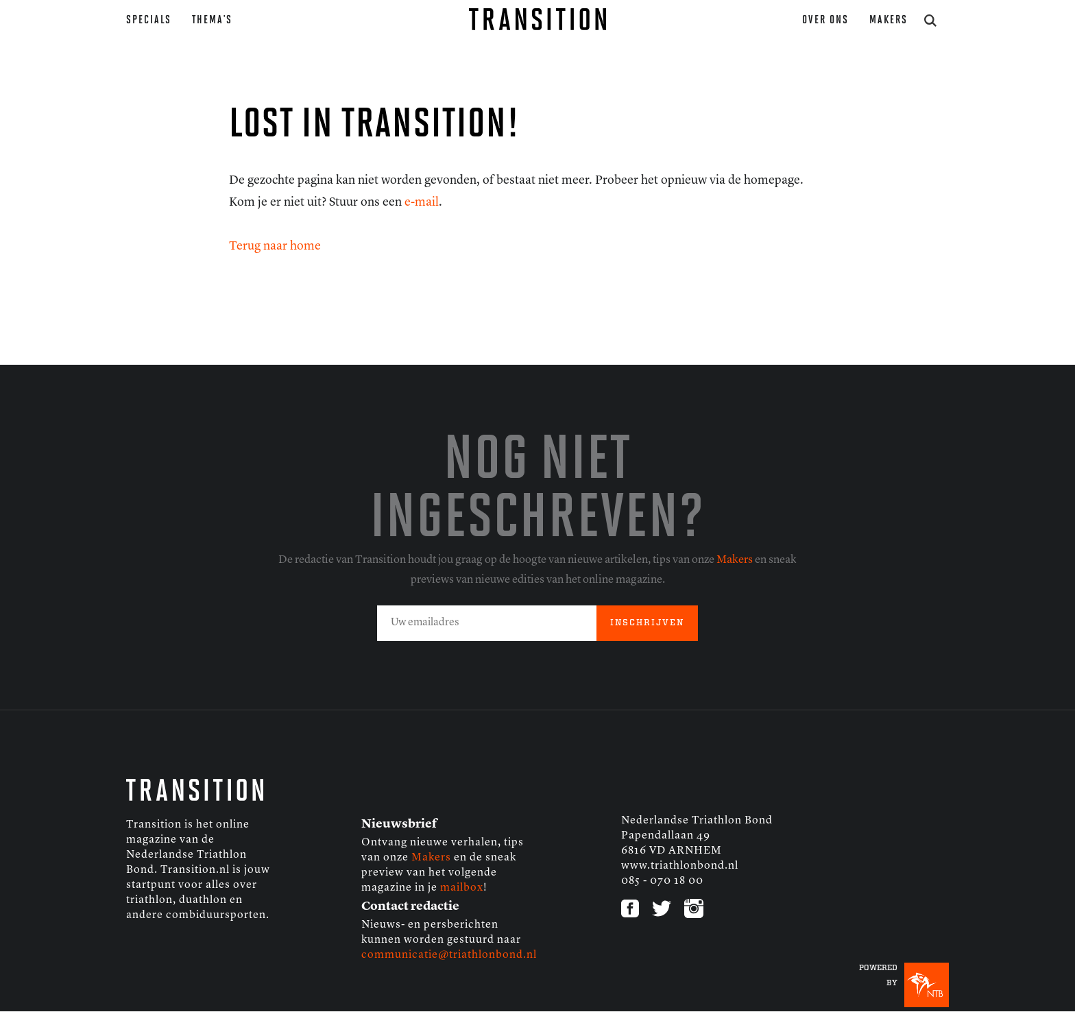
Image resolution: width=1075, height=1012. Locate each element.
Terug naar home (275, 246)
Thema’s (212, 20)
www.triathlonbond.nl (679, 865)
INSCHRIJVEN (647, 622)
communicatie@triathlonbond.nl (449, 955)
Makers (888, 20)
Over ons (825, 20)
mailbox (461, 887)
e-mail (421, 202)
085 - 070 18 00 (662, 881)
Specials (148, 20)
